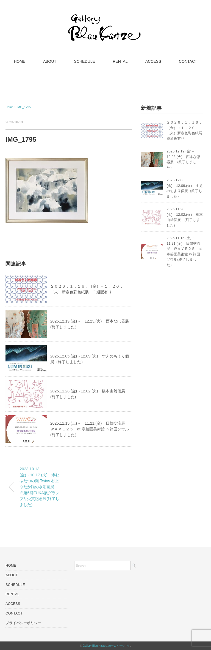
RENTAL (120, 61)
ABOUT (49, 61)
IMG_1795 (24, 107)
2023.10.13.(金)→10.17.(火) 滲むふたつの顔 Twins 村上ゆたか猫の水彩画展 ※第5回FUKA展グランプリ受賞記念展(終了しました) (39, 487)
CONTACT (188, 61)
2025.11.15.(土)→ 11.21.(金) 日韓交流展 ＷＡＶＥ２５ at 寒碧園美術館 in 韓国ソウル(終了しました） (89, 429)
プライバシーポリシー (23, 623)
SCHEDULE (84, 61)
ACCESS (153, 61)
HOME (19, 61)
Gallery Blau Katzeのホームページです (106, 645)
